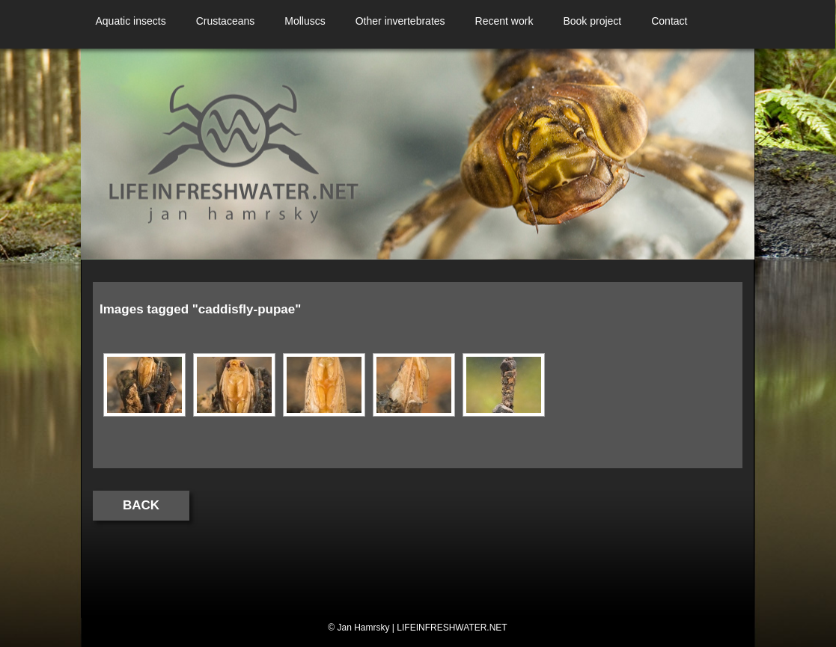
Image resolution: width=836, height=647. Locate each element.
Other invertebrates (400, 21)
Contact (669, 21)
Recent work (504, 21)
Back (141, 505)
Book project (592, 21)
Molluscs (304, 21)
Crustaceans (225, 21)
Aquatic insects (131, 21)
